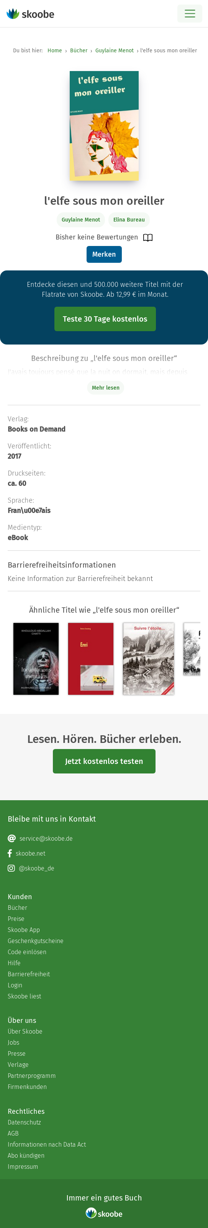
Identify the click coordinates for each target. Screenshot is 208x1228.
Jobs (13, 1042)
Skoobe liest (24, 996)
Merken (104, 254)
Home (54, 50)
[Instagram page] (104, 868)
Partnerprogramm (32, 1075)
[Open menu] (189, 14)
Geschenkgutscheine (36, 941)
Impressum (23, 1166)
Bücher (78, 50)
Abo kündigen (26, 1155)
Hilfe (14, 963)
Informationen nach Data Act (47, 1144)
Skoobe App (24, 930)
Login (15, 985)
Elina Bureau (129, 220)
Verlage (18, 1064)
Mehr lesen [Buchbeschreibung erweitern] (106, 388)
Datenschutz (24, 1122)
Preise (16, 918)
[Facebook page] (104, 853)
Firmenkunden (27, 1086)
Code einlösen (27, 952)
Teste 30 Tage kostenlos (105, 319)
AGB (13, 1133)
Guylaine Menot (114, 50)
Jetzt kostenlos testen (104, 761)
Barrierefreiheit (29, 974)
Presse (17, 1053)
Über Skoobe (25, 1031)
